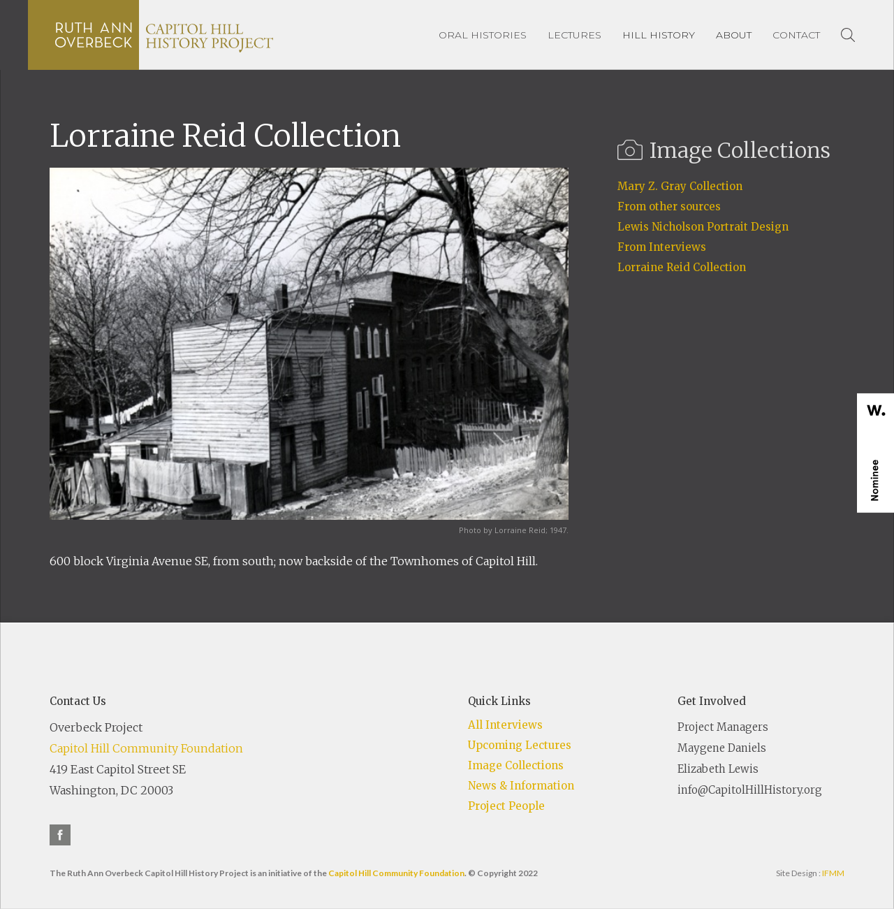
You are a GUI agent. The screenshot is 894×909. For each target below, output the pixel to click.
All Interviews (505, 725)
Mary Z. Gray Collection (679, 186)
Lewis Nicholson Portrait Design (703, 226)
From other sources (669, 206)
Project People (506, 806)
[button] (658, 35)
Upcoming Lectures (519, 745)
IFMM (833, 873)
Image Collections (516, 765)
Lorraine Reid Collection (681, 267)
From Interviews (661, 247)
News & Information (521, 785)
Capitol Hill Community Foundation (146, 748)
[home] (164, 35)
